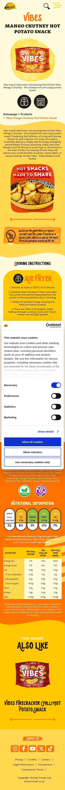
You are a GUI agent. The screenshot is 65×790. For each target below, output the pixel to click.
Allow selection (32, 451)
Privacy (19, 759)
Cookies (32, 759)
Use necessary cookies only (32, 462)
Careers (45, 759)
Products (26, 114)
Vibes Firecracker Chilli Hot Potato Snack (32, 706)
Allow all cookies (32, 441)
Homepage (10, 114)
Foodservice (45, 764)
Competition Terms (32, 769)
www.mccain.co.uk (34, 781)
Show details (46, 431)
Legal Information (23, 764)
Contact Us (32, 738)
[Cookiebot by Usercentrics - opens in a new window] (46, 325)
